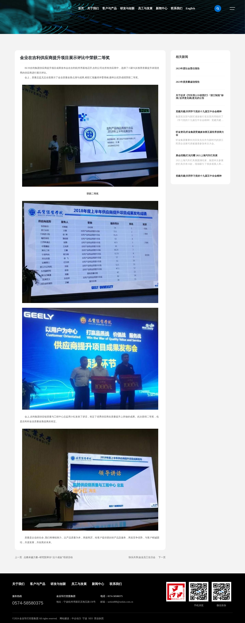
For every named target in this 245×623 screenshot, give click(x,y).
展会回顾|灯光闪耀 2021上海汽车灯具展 (196, 155)
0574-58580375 (27, 603)
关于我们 (18, 584)
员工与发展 (79, 584)
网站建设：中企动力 (70, 618)
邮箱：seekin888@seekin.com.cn (116, 602)
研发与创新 (58, 584)
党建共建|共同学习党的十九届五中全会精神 (199, 111)
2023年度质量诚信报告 (188, 82)
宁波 (84, 618)
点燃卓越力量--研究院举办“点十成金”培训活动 (48, 557)
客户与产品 (37, 584)
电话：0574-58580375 (111, 596)
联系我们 (116, 584)
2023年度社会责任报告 (188, 68)
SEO (90, 618)
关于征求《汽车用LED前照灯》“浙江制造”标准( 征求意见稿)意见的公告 (200, 97)
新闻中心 (98, 584)
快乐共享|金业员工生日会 (142, 557)
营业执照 (99, 618)
